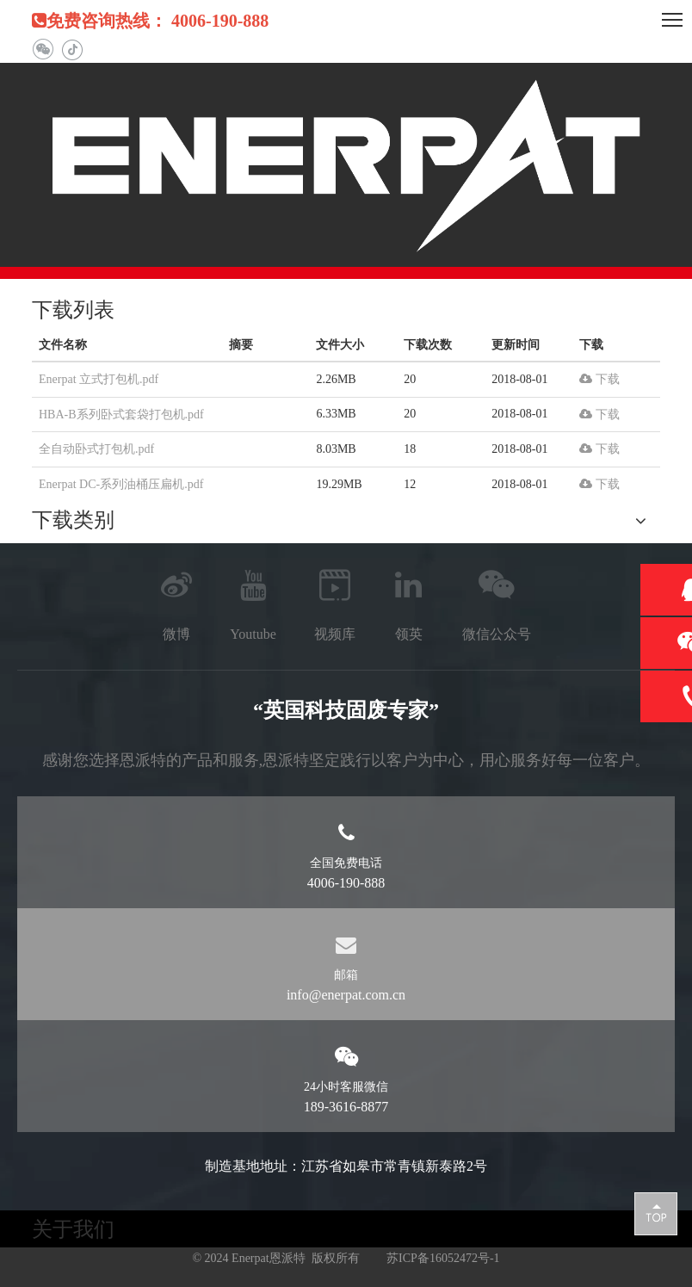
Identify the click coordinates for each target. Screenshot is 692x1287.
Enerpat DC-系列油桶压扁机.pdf (121, 484)
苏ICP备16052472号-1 (442, 1258)
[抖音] (72, 49)
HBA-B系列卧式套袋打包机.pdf (121, 414)
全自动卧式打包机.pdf (96, 448)
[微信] (42, 49)
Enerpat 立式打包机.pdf (98, 379)
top (656, 1213)
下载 (599, 379)
